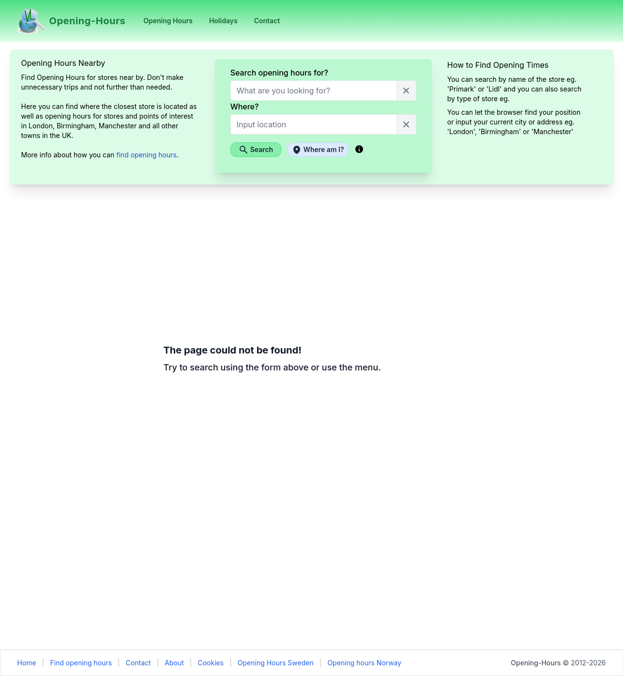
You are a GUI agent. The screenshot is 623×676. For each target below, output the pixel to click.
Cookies (211, 663)
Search (256, 149)
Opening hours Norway (364, 663)
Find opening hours (81, 663)
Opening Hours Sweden (276, 663)
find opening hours (146, 155)
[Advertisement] (81, 345)
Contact (138, 663)
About (174, 663)
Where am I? (318, 149)
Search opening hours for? (279, 72)
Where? (244, 106)
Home (26, 663)
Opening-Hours (536, 663)
